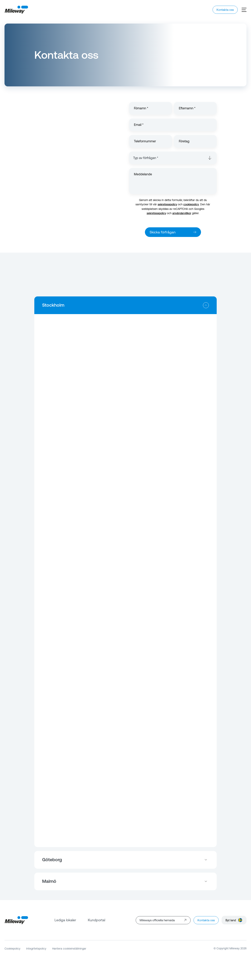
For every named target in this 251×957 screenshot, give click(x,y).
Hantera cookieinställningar (69, 948)
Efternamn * (187, 108)
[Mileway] (16, 10)
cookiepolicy (191, 204)
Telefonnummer (145, 141)
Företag (184, 141)
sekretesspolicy (167, 204)
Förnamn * (141, 108)
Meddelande (143, 174)
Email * (139, 124)
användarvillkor (181, 213)
